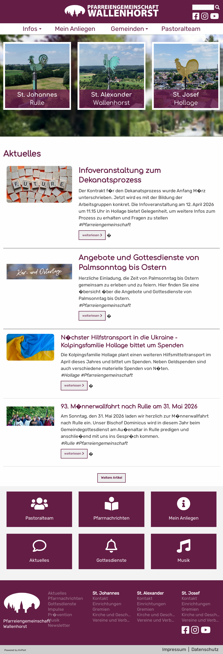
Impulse (56, 609)
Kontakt (100, 598)
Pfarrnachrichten (65, 598)
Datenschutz (205, 649)
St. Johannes (106, 593)
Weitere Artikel (111, 478)
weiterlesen (92, 235)
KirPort (22, 650)
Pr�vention (60, 615)
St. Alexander (150, 593)
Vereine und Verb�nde (112, 620)
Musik (53, 620)
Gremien (101, 609)
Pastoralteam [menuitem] (181, 28)
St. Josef (191, 593)
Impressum (174, 649)
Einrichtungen (107, 604)
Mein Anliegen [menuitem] (75, 28)
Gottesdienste (62, 604)
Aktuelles (57, 593)
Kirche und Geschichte (112, 615)
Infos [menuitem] (30, 28)
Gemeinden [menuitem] (127, 28)
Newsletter (59, 625)
